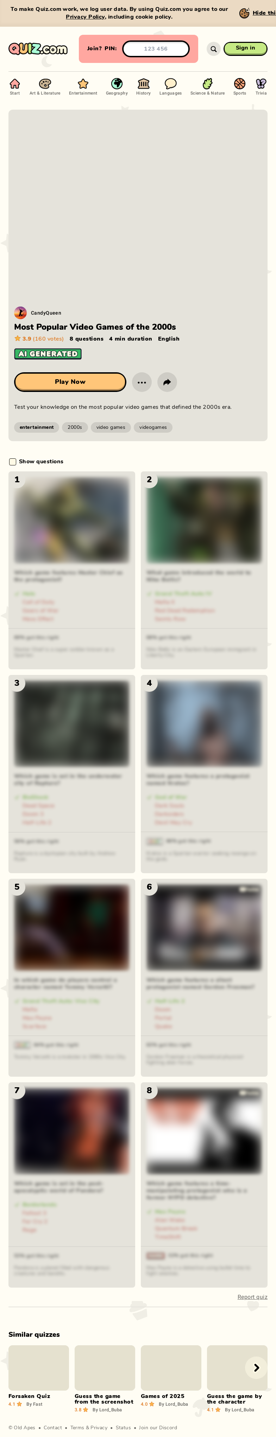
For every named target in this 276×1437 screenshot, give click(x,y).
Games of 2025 (162, 1396)
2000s (75, 427)
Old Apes (24, 1427)
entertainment (37, 427)
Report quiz (253, 1297)
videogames (153, 427)
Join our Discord (158, 1427)
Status (123, 1427)
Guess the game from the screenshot (104, 1399)
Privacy (98, 1427)
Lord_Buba (107, 1409)
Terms (77, 1427)
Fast (34, 1404)
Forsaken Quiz (29, 1396)
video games (111, 427)
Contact (53, 1427)
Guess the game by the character (234, 1399)
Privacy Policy (85, 17)
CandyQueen (46, 312)
